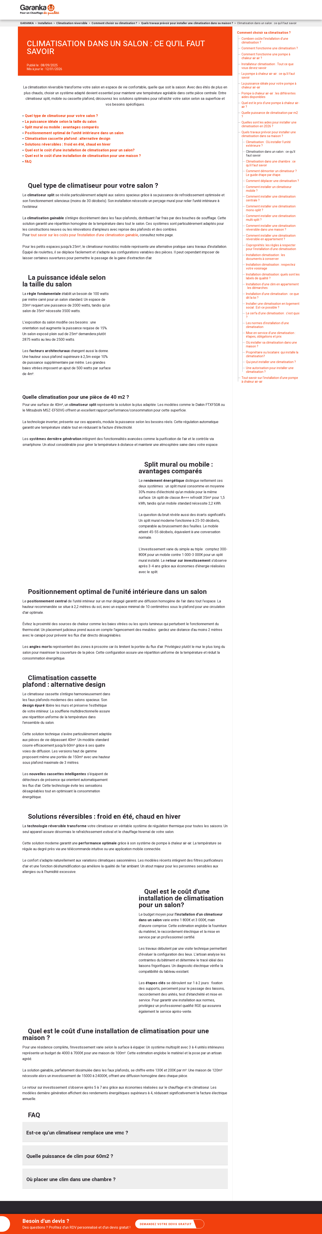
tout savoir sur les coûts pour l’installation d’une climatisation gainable (84, 235)
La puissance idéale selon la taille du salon (60, 121)
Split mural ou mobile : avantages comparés (62, 127)
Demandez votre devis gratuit (170, 1224)
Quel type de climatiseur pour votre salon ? (61, 116)
